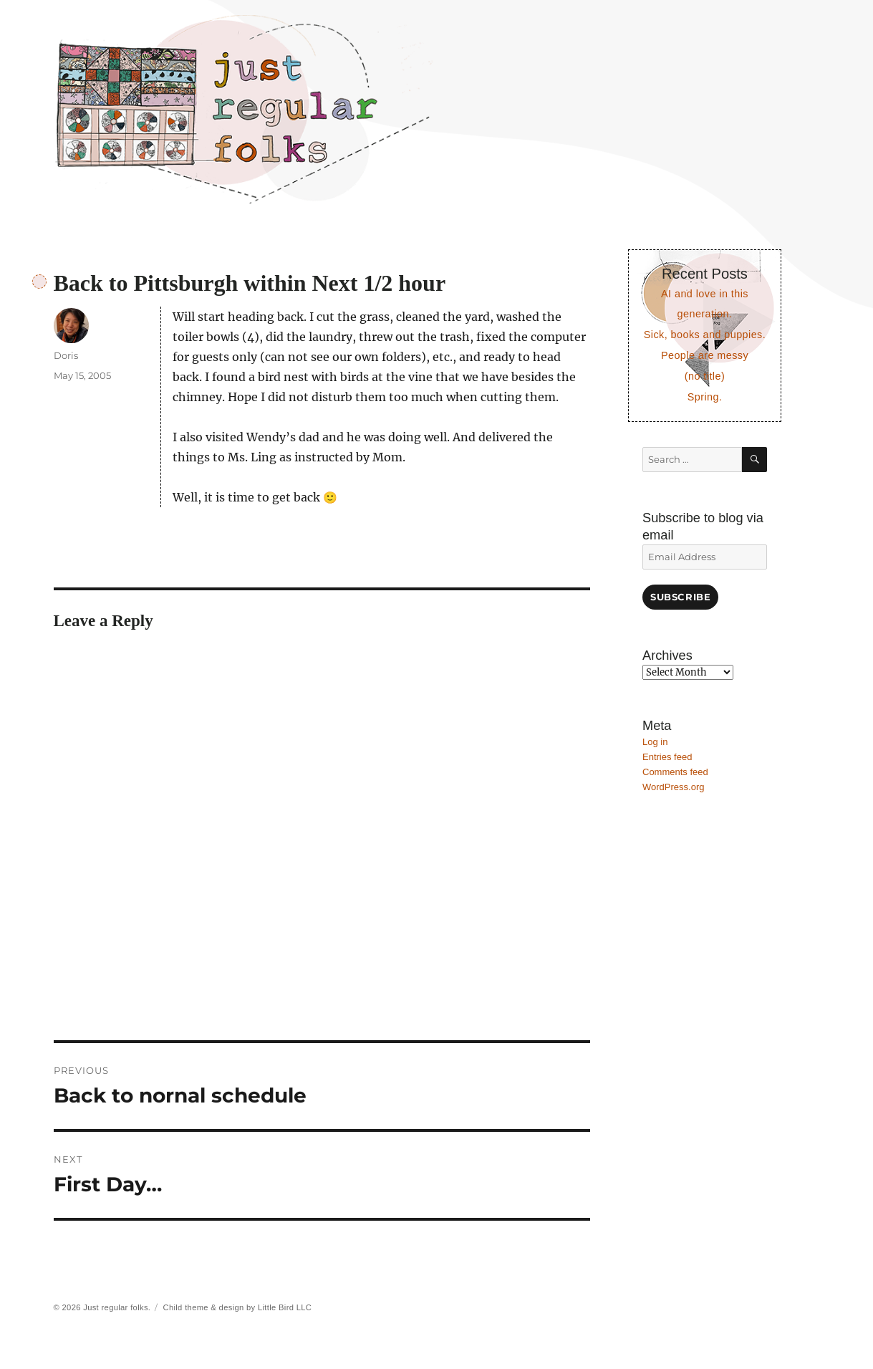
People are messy (704, 355)
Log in (654, 741)
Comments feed (675, 772)
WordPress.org (673, 787)
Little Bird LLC (285, 1307)
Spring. (705, 397)
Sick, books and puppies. (705, 334)
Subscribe (680, 596)
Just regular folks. (116, 1307)
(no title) (705, 376)
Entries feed (667, 756)
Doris (66, 355)
